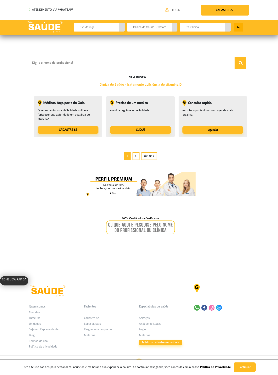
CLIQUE (140, 130)
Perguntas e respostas (98, 329)
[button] (122, 27)
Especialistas (92, 323)
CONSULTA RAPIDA (14, 279)
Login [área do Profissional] (142, 329)
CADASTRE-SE (68, 130)
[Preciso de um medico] (140, 129)
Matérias (89, 335)
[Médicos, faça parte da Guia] (68, 129)
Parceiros (35, 318)
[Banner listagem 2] (140, 238)
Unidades (35, 323)
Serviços (144, 318)
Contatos (34, 312)
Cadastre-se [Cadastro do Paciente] (91, 318)
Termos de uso (38, 341)
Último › (149, 156)
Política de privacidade (43, 346)
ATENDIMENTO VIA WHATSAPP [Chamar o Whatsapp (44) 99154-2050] (51, 9)
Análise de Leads (150, 323)
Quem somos (37, 306)
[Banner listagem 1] (141, 195)
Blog (32, 335)
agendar (213, 130)
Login (176, 10)
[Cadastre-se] (173, 10)
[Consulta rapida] (212, 129)
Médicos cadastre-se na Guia (160, 342)
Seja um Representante (43, 329)
